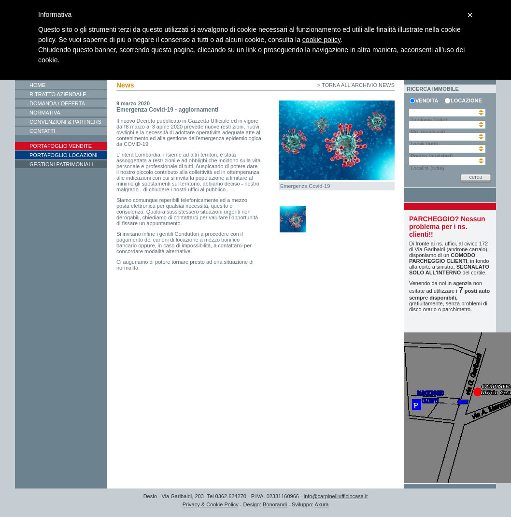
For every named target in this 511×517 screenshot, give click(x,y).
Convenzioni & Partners (65, 122)
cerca (476, 177)
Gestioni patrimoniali (61, 164)
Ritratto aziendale (57, 94)
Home (37, 85)
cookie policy (321, 39)
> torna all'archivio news (356, 85)
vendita (426, 100)
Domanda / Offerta (57, 103)
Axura (322, 504)
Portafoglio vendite (60, 146)
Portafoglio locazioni (63, 155)
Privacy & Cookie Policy (211, 504)
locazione (465, 100)
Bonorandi (275, 504)
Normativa (44, 112)
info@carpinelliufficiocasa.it (336, 496)
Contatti (42, 131)
